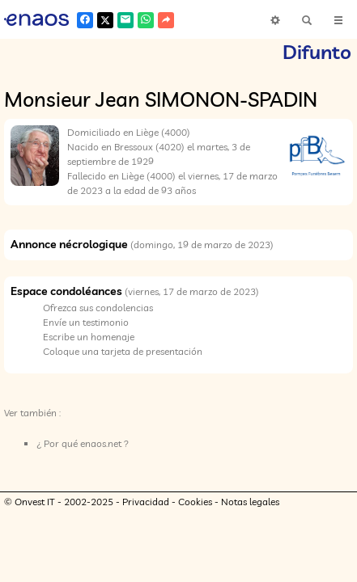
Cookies (195, 502)
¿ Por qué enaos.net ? (82, 443)
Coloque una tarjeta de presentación (122, 351)
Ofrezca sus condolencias (98, 308)
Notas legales (250, 502)
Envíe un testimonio (86, 322)
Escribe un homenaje (88, 337)
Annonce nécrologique (69, 244)
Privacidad (145, 502)
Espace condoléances (66, 291)
